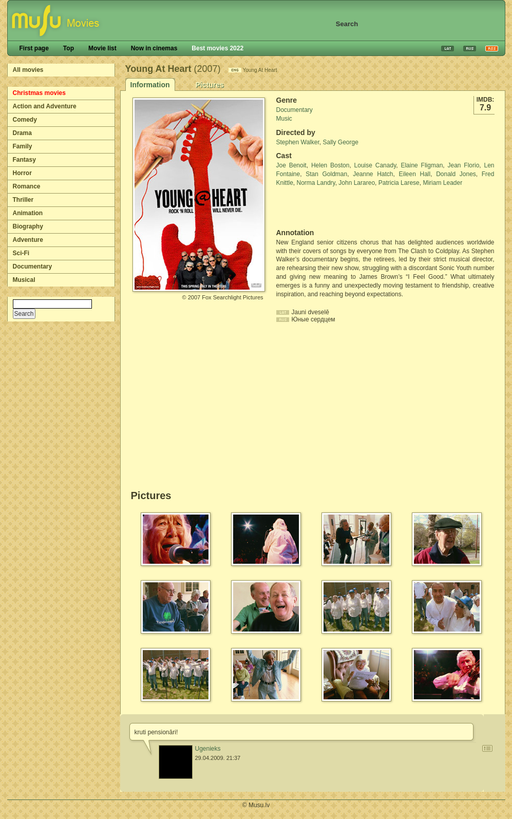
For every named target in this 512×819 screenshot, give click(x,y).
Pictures (210, 85)
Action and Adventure (45, 106)
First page (34, 48)
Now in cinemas (154, 48)
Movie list (102, 48)
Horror (22, 173)
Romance (27, 186)
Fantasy (24, 159)
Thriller (23, 199)
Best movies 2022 (217, 48)
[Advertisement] (336, 208)
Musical (24, 279)
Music (284, 118)
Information (150, 85)
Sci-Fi (21, 253)
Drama (22, 133)
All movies (28, 69)
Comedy (25, 119)
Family (22, 146)
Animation (28, 213)
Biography (28, 226)
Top (68, 48)
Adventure (28, 239)
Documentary (32, 266)
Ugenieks (208, 748)
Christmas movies (39, 93)
